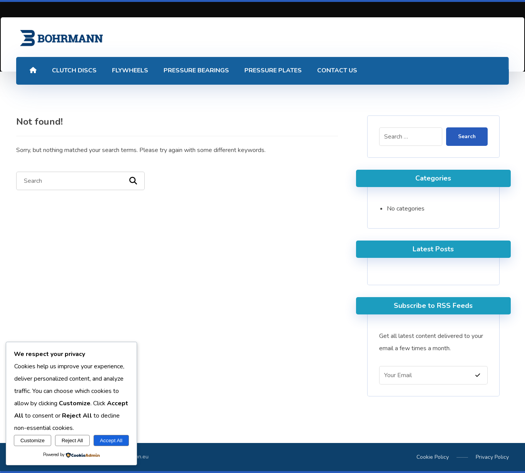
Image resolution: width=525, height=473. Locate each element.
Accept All (111, 440)
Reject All (72, 440)
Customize (32, 440)
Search (466, 136)
